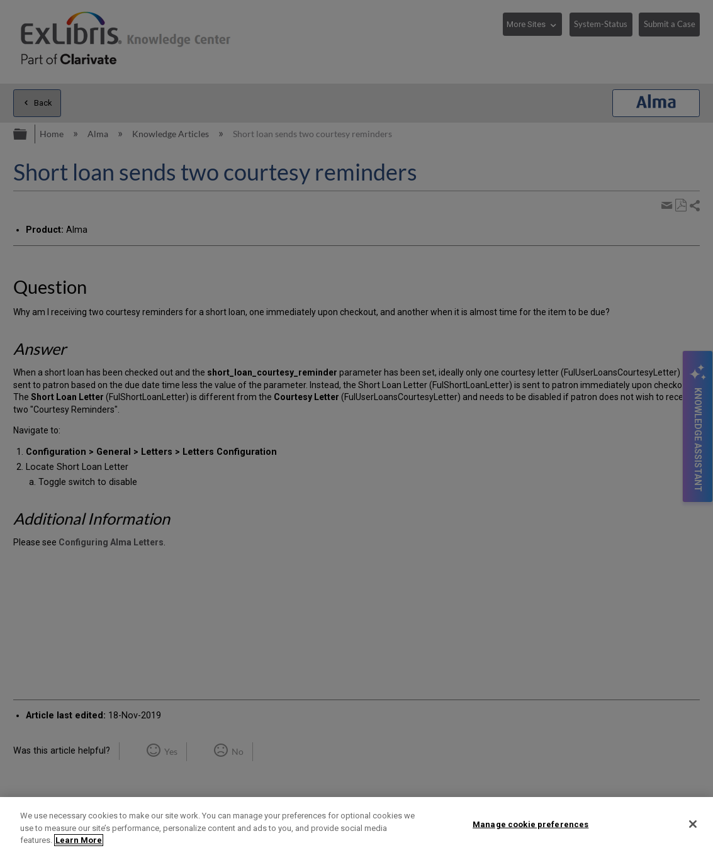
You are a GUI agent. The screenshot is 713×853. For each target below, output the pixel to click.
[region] (356, 825)
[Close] (693, 824)
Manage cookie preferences (530, 823)
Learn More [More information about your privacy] (78, 840)
